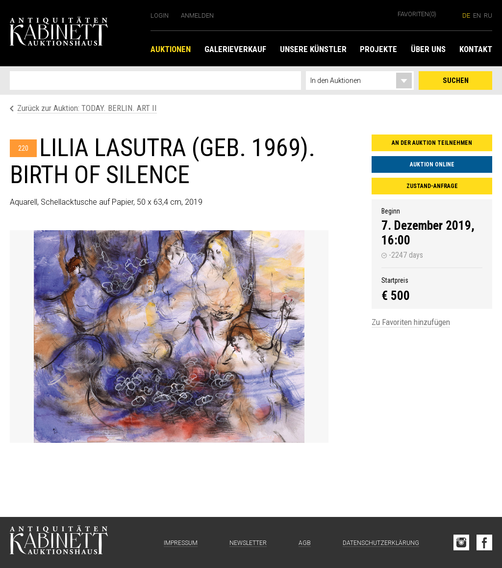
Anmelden (197, 15)
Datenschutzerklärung (381, 543)
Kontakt (475, 49)
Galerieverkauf (235, 49)
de (466, 15)
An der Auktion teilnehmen (432, 142)
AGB (305, 543)
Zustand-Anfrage (432, 186)
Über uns (428, 49)
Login (160, 15)
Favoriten (417, 14)
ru (488, 15)
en (477, 15)
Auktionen (171, 49)
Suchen (456, 80)
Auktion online (432, 164)
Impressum (181, 543)
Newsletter (248, 543)
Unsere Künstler (313, 49)
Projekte (378, 49)
